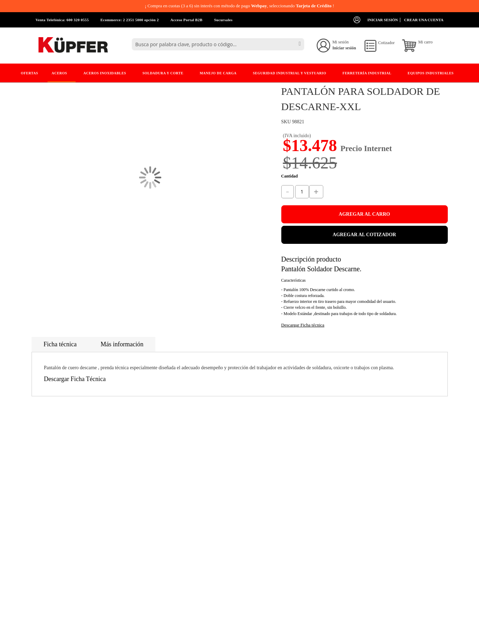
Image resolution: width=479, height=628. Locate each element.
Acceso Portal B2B (186, 20)
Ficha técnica (60, 344)
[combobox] (218, 44)
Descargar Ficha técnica (303, 325)
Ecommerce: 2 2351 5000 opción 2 (129, 20)
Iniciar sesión (382, 20)
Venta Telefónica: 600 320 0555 (62, 20)
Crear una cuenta (423, 20)
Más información (122, 344)
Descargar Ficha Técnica (75, 378)
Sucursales (223, 20)
